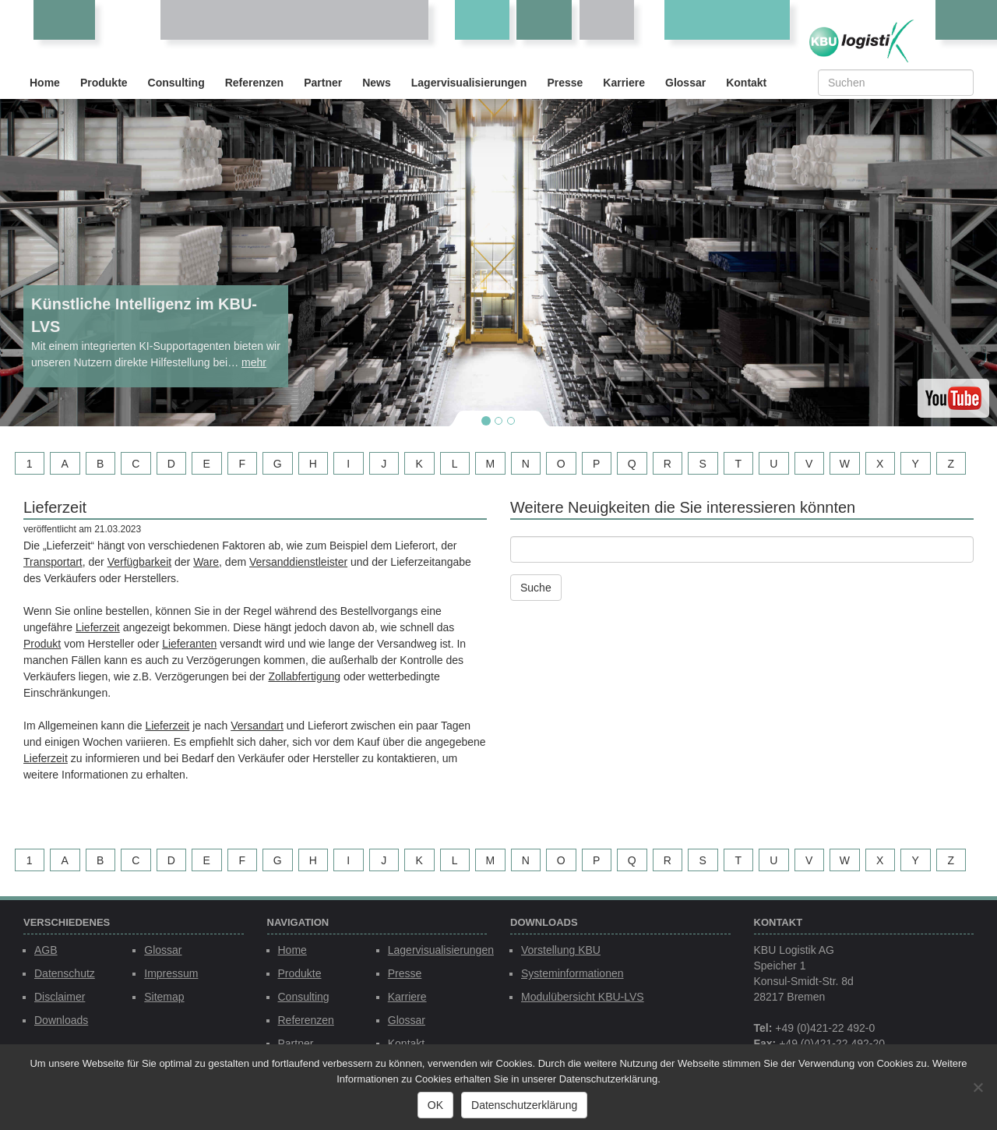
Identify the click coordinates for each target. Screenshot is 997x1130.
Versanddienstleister (298, 562)
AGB (46, 950)
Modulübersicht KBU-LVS (582, 997)
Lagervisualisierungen (469, 82)
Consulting (176, 82)
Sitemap (164, 997)
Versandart (257, 725)
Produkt (42, 643)
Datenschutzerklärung (524, 1105)
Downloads (61, 1020)
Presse (565, 82)
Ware (206, 562)
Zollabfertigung (304, 676)
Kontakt (746, 82)
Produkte (104, 82)
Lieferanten (189, 643)
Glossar (685, 82)
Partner (323, 82)
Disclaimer (59, 997)
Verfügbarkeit (139, 562)
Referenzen (254, 82)
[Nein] (977, 1087)
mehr (253, 362)
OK (435, 1105)
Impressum (171, 973)
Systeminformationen (572, 973)
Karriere (624, 82)
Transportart (53, 562)
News (376, 82)
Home (45, 82)
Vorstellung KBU (561, 950)
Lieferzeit (98, 627)
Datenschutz (64, 973)
